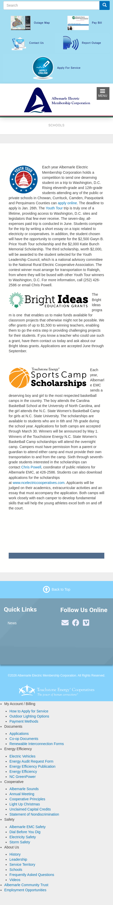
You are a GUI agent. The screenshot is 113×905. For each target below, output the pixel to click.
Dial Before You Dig (24, 832)
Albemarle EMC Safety (27, 827)
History (15, 854)
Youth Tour (54, 208)
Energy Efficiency (23, 771)
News (12, 623)
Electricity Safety (22, 837)
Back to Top (61, 589)
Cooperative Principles (27, 799)
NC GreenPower (22, 777)
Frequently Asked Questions (31, 875)
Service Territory (22, 864)
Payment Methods (23, 721)
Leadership (18, 859)
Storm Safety (19, 842)
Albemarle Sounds (24, 789)
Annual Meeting (21, 794)
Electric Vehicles (22, 756)
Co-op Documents (23, 739)
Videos (14, 880)
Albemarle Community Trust (26, 885)
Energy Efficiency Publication (32, 766)
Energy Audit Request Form (31, 761)
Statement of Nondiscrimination (34, 814)
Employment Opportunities (25, 890)
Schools (15, 870)
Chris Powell (31, 467)
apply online (67, 203)
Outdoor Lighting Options (29, 716)
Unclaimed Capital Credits (30, 809)
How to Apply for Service (28, 711)
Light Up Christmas (24, 804)
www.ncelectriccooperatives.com (39, 483)
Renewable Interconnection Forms (36, 744)
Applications (19, 734)
